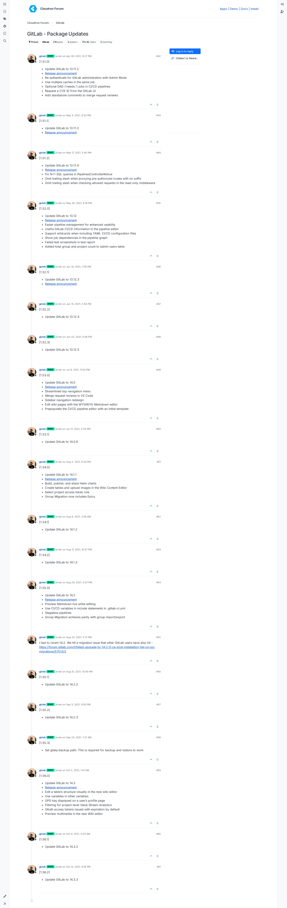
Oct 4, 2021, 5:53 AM (78, 833)
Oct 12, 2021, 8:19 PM (78, 866)
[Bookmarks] (4, 34)
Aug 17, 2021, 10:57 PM (79, 549)
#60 (158, 833)
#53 (158, 549)
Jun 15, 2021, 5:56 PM (78, 303)
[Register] (282, 12)
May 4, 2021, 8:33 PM (78, 115)
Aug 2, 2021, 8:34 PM (78, 461)
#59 (158, 770)
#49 (158, 369)
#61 (159, 866)
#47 (158, 303)
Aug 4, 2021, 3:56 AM (78, 516)
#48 (158, 336)
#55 (158, 637)
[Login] (282, 4)
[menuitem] (282, 4)
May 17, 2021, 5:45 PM (78, 152)
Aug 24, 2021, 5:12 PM (79, 637)
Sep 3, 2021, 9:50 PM (78, 704)
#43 (158, 115)
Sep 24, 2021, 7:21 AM (79, 737)
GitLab (45, 42)
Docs (244, 9)
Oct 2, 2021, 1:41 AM (77, 770)
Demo (234, 9)
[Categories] (4, 4)
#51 (159, 461)
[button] (4, 896)
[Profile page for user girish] (31, 58)
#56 (158, 671)
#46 (158, 266)
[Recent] (4, 12)
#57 (158, 704)
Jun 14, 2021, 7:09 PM (78, 266)
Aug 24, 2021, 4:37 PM (79, 582)
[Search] (4, 41)
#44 (158, 152)
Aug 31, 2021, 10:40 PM (79, 671)
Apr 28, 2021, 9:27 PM (79, 56)
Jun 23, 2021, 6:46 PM (79, 336)
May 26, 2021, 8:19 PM (79, 203)
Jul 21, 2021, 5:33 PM (78, 428)
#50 (158, 428)
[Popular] (4, 26)
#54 (158, 582)
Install (254, 9)
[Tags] (4, 19)
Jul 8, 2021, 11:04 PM (78, 369)
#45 (158, 203)
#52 (158, 516)
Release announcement (61, 73)
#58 (158, 737)
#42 (158, 56)
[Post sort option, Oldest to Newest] (185, 58)
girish (42, 56)
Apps (223, 9)
